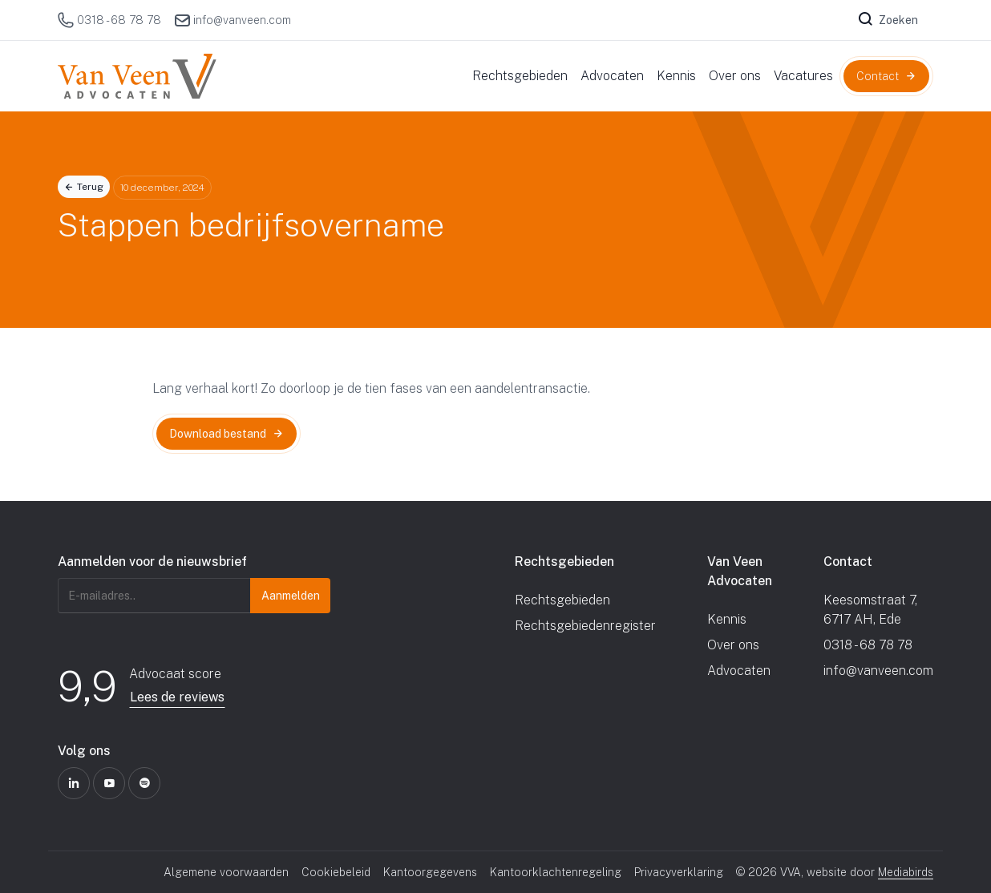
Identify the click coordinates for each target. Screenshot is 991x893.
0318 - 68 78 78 (109, 20)
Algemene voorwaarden (226, 872)
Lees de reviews (177, 697)
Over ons (733, 645)
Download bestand (217, 433)
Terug (90, 186)
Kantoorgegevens (430, 872)
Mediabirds (905, 872)
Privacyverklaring (678, 872)
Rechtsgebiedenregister (585, 625)
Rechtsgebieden (562, 600)
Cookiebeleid (335, 872)
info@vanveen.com (232, 20)
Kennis (726, 619)
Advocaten (739, 670)
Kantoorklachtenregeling (555, 872)
